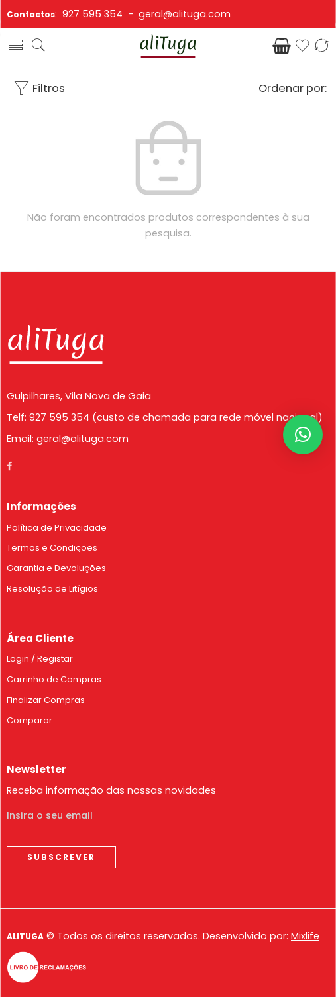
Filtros (39, 88)
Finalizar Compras (46, 700)
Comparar (29, 720)
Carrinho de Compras (54, 679)
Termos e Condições (52, 547)
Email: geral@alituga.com (68, 438)
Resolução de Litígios (52, 588)
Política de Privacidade (57, 527)
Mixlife (305, 936)
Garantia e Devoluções (56, 568)
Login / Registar (40, 659)
